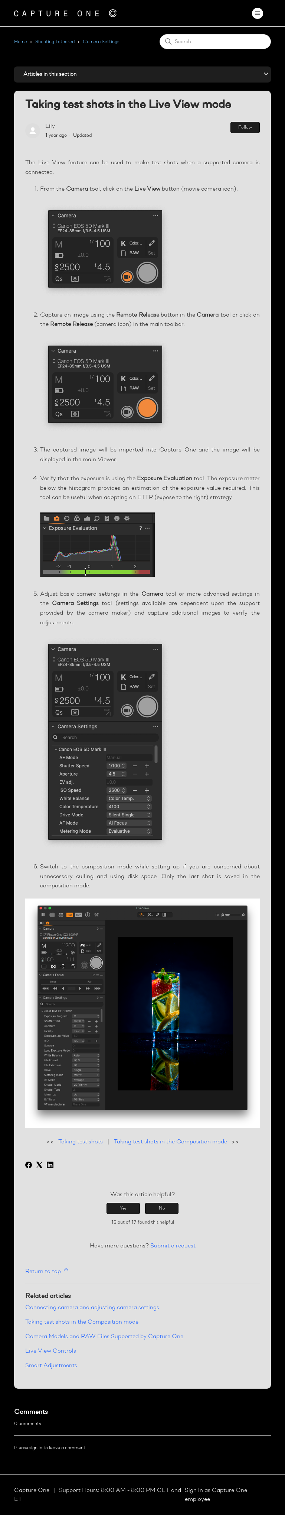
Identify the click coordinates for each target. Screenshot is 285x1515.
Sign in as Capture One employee (216, 1495)
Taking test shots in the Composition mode (170, 1142)
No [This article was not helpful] (162, 1208)
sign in (35, 1448)
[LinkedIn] (50, 1165)
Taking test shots (80, 1142)
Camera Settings (101, 41)
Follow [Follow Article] (245, 127)
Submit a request (173, 1246)
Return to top (47, 1270)
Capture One (32, 1490)
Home (20, 41)
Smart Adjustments (51, 1366)
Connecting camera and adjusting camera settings (92, 1308)
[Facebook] (28, 1165)
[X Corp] (39, 1165)
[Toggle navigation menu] (258, 13)
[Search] (215, 41)
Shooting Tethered (55, 41)
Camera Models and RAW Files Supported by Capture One (104, 1337)
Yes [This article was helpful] (123, 1208)
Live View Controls (50, 1351)
